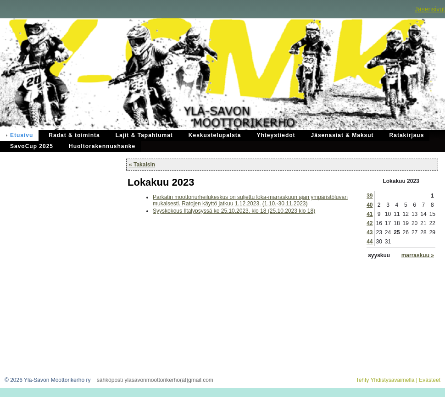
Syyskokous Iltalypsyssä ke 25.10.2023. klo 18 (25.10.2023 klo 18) (234, 211)
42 (370, 223)
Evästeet (429, 380)
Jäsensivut (430, 9)
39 (370, 196)
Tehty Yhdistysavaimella (385, 380)
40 (370, 205)
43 (370, 232)
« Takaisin (142, 164)
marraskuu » (417, 255)
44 (370, 241)
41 (370, 214)
